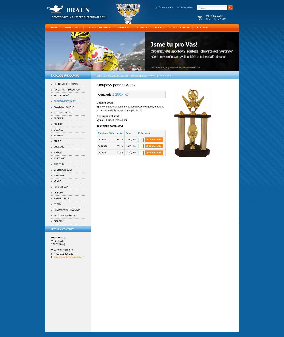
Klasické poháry (64, 107)
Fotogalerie (72, 28)
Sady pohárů (61, 95)
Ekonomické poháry (66, 84)
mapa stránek (187, 7)
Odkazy (159, 28)
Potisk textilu (62, 198)
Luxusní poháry (63, 112)
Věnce (57, 181)
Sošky (57, 152)
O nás (54, 28)
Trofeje (59, 118)
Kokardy (59, 175)
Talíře (57, 141)
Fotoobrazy (61, 187)
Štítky (57, 204)
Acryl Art (59, 158)
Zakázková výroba (65, 215)
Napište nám (204, 28)
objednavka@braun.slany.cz (69, 257)
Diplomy (59, 192)
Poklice (58, 124)
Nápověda (123, 28)
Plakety (59, 135)
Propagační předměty (67, 210)
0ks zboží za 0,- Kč (221, 18)
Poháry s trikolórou (67, 90)
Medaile (58, 130)
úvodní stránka (166, 7)
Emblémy (59, 147)
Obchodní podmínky (99, 28)
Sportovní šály (63, 170)
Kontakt (142, 28)
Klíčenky (59, 164)
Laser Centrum (180, 28)
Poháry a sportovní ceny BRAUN (112, 75)
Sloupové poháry (65, 101)
